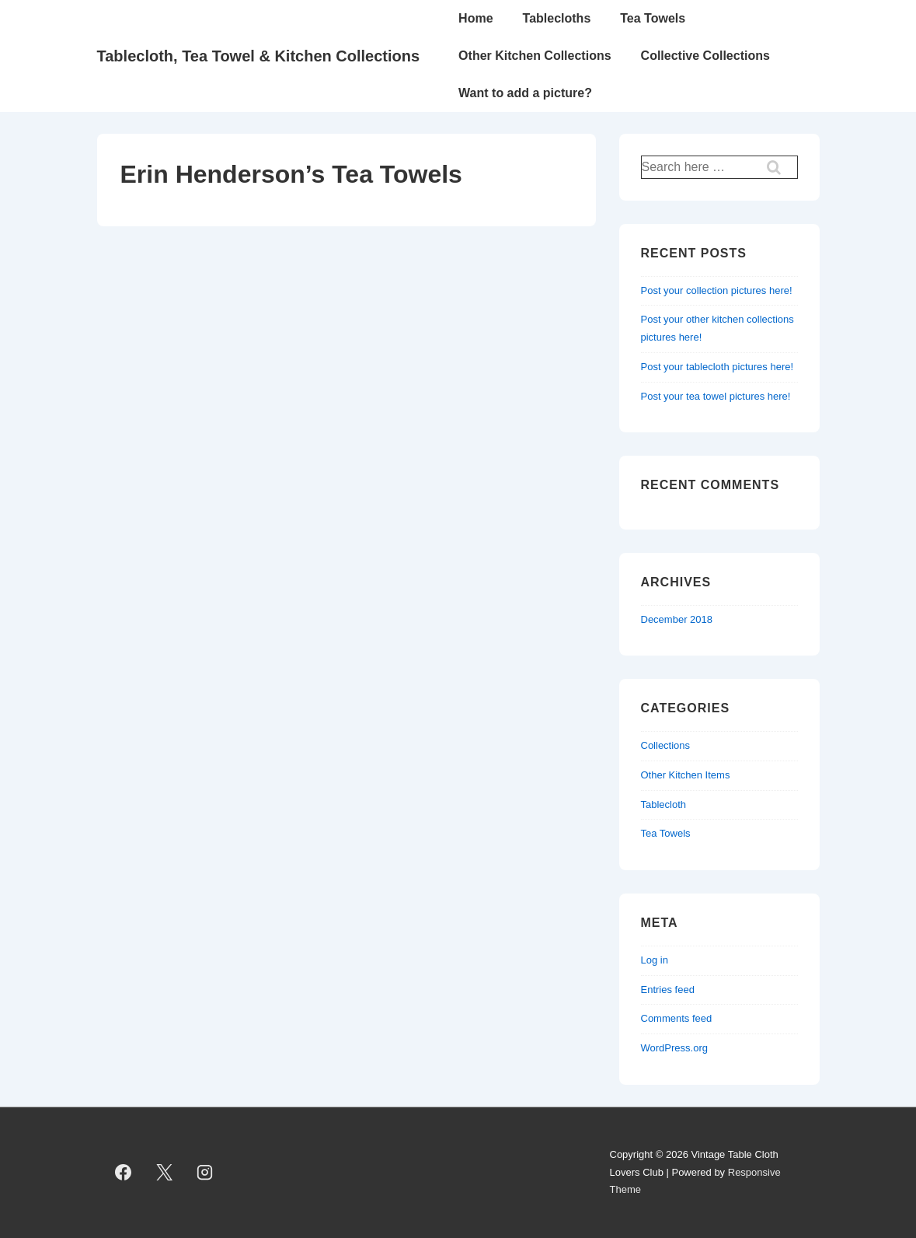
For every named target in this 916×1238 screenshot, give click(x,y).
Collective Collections (705, 55)
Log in (654, 960)
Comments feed (676, 1018)
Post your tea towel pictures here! (716, 396)
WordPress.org (674, 1048)
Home (475, 18)
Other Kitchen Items (685, 775)
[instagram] (205, 1172)
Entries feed (668, 989)
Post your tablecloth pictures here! (717, 366)
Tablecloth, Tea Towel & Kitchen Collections (258, 56)
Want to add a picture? (525, 93)
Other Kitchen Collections (534, 55)
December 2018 (677, 619)
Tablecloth (664, 804)
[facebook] (123, 1172)
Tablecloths (557, 18)
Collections (666, 745)
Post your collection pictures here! (716, 290)
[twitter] (164, 1172)
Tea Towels (652, 18)
